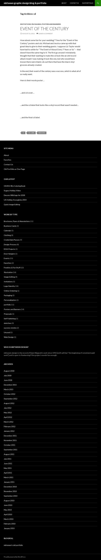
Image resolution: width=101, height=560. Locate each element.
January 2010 (9, 528)
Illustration (8, 272)
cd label (31, 133)
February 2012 (9, 426)
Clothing (7, 235)
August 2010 (9, 500)
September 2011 (10, 449)
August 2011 (9, 454)
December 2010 (10, 487)
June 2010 (8, 505)
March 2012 (8, 422)
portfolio (7, 305)
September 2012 (10, 399)
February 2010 (9, 524)
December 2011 (10, 436)
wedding (42, 133)
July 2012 (7, 408)
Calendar (7, 230)
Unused (7, 332)
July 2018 (7, 375)
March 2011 (8, 477)
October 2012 (9, 394)
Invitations (25, 24)
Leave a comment (46, 33)
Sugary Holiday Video (12, 190)
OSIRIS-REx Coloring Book (14, 186)
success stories (10, 328)
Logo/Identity (9, 286)
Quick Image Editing (12, 204)
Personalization (10, 300)
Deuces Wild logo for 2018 (14, 195)
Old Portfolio (87, 3)
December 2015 (10, 385)
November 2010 (10, 491)
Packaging (36, 24)
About (64, 3)
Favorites (7, 160)
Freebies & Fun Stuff (12, 267)
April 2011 (8, 473)
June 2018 (8, 380)
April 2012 (8, 417)
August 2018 (9, 371)
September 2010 (10, 496)
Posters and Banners (51, 24)
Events (6, 258)
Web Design (9, 337)
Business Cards (10, 226)
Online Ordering (10, 291)
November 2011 (10, 440)
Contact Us (74, 3)
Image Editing (9, 277)
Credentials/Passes (12, 240)
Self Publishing (10, 318)
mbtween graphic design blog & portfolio (25, 3)
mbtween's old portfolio (13, 545)
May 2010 (8, 510)
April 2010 (8, 514)
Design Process (10, 244)
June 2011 (8, 463)
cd (23, 133)
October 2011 (9, 445)
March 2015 (8, 389)
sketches (7, 323)
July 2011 (7, 459)
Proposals (8, 314)
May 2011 (8, 468)
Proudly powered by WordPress (15, 557)
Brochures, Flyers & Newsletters (17, 221)
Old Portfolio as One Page (14, 169)
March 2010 (8, 519)
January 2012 (9, 431)
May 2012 (8, 412)
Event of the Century (44, 28)
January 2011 (9, 482)
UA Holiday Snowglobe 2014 (15, 200)
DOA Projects (9, 249)
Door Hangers (9, 254)
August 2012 (9, 403)
